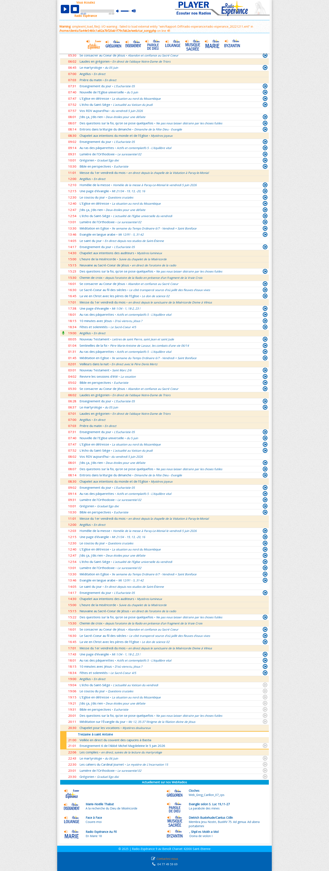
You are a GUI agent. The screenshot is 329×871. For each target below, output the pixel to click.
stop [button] (75, 9)
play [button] (65, 9)
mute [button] (120, 11)
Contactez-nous (167, 859)
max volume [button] (134, 11)
